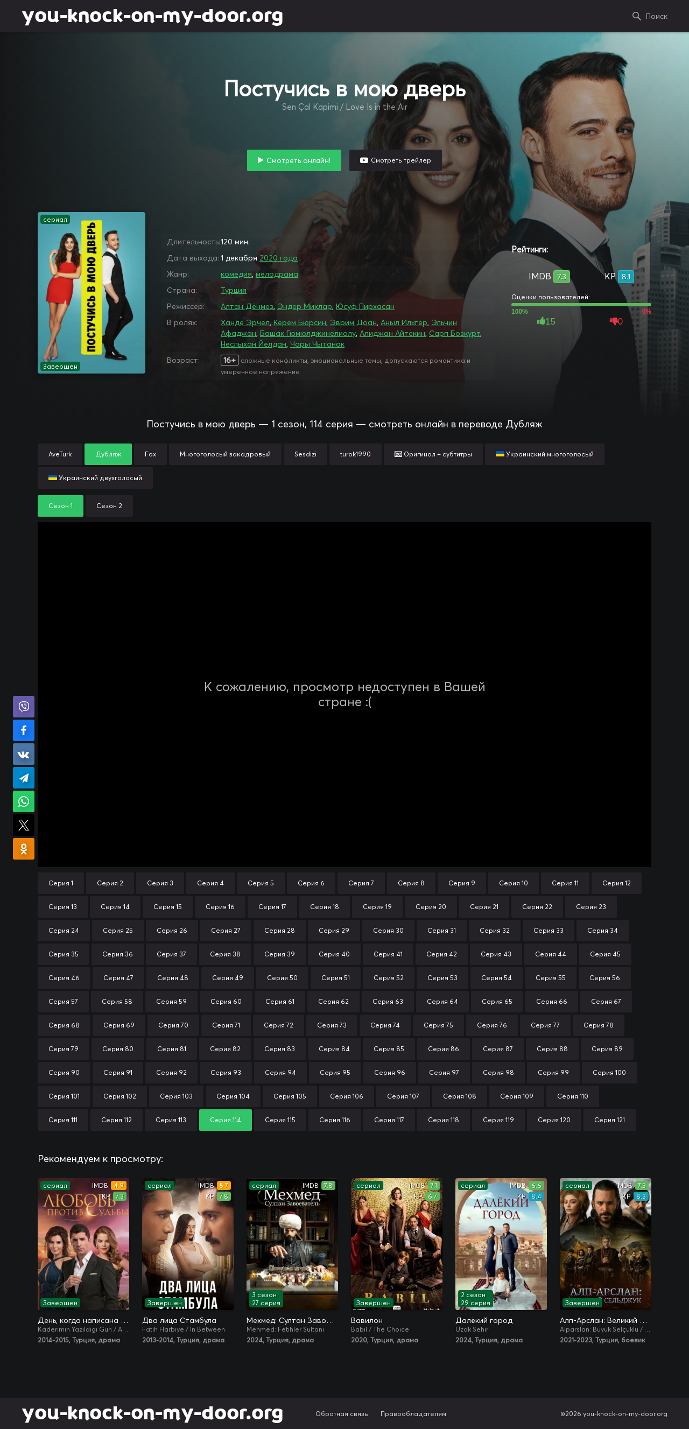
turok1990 (355, 454)
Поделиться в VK (23, 754)
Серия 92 (171, 1072)
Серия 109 (516, 1096)
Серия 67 (606, 1001)
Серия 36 (117, 954)
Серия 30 (388, 930)
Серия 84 (334, 1049)
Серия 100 (609, 1072)
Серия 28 (279, 930)
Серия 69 (119, 1025)
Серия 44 (550, 954)
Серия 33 (548, 930)
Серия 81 (171, 1049)
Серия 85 (389, 1049)
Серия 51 (335, 978)
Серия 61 (279, 1001)
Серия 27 (226, 930)
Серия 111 (63, 1120)
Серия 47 (118, 978)
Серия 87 (498, 1049)
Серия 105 (289, 1096)
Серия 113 (171, 1120)
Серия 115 (280, 1120)
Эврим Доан (353, 322)
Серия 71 (226, 1025)
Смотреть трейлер (401, 160)
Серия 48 (172, 978)
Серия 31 (441, 930)
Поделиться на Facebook (23, 730)
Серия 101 (64, 1096)
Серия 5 (261, 883)
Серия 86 (443, 1049)
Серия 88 (552, 1049)
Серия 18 (324, 907)
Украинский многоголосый (545, 454)
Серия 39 (279, 954)
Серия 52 (389, 978)
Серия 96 (389, 1072)
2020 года (278, 258)
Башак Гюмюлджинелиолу (308, 333)
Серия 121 (609, 1120)
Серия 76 (492, 1025)
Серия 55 (551, 978)
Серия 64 (442, 1001)
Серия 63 (387, 1001)
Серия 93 (225, 1072)
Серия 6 (311, 883)
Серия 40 (334, 954)
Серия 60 (226, 1001)
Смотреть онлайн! (298, 160)
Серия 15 (167, 907)
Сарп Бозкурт (454, 333)
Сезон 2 (109, 506)
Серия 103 (176, 1096)
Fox (150, 454)
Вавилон (367, 1320)
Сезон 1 (60, 506)
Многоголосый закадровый (225, 454)
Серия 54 (496, 978)
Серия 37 (171, 954)
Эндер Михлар (304, 306)
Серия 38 (225, 954)
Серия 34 (602, 930)
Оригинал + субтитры (433, 454)
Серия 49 (227, 978)
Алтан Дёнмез (247, 306)
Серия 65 (497, 1001)
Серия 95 (335, 1072)
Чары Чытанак (317, 344)
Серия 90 (64, 1072)
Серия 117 (389, 1120)
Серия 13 (62, 907)
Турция (234, 290)
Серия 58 (117, 1001)
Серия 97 (444, 1072)
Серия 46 (64, 978)
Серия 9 (461, 883)
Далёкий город (483, 1320)
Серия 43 (496, 954)
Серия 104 (233, 1096)
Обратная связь (341, 1414)
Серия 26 (172, 930)
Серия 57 (63, 1001)
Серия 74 (385, 1025)
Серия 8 (411, 883)
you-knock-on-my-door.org (152, 16)
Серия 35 (63, 954)
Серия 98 (498, 1072)
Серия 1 (60, 883)
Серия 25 (118, 930)
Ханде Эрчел (245, 322)
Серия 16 (220, 907)
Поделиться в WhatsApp (23, 801)
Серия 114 (225, 1120)
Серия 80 (117, 1049)
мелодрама (277, 274)
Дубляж (108, 454)
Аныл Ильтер (404, 322)
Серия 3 (160, 883)
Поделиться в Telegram (23, 778)
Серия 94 (280, 1072)
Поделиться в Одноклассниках (23, 849)
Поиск (656, 16)
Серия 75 (438, 1025)
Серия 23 (591, 907)
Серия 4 (210, 883)
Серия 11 (565, 883)
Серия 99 (553, 1072)
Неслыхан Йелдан (253, 344)
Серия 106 (346, 1096)
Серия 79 (63, 1049)
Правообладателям (413, 1414)
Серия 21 (484, 907)
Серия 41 (388, 954)
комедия (236, 274)
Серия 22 (537, 907)
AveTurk (60, 454)
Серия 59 (171, 1001)
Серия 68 (64, 1025)
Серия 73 (332, 1025)
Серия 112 (116, 1120)
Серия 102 (119, 1096)
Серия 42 (441, 954)
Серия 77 (545, 1025)
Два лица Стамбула (179, 1320)
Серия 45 (605, 954)
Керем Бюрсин (299, 322)
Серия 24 (63, 930)
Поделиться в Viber (23, 706)
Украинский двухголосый (95, 478)
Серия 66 (551, 1001)
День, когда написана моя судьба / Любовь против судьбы (83, 1320)
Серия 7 (361, 883)
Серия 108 (459, 1096)
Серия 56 (604, 978)
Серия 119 (498, 1120)
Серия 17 (272, 907)
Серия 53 (442, 978)
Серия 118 (443, 1120)
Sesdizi (305, 454)
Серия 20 (431, 907)
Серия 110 (572, 1096)
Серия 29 (334, 930)
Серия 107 (403, 1096)
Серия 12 (616, 883)
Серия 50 (282, 978)
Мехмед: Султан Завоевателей (292, 1320)
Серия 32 (495, 930)
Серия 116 (334, 1120)
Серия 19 (377, 907)
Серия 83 (279, 1049)
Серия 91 (117, 1072)
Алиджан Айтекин (392, 333)
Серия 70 (173, 1025)
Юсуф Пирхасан (365, 306)
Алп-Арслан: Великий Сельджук (605, 1320)
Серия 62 (333, 1001)
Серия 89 (607, 1049)
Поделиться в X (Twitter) (23, 825)
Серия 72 (278, 1025)
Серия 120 (554, 1120)
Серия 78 (598, 1025)
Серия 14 (115, 907)
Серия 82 (225, 1049)
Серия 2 (110, 883)
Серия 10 (513, 883)
